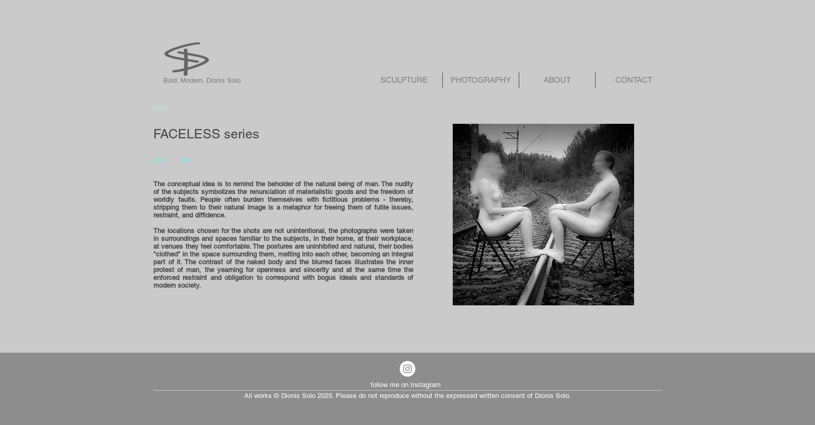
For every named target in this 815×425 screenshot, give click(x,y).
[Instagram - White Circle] (407, 369)
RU (185, 160)
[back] (187, 108)
